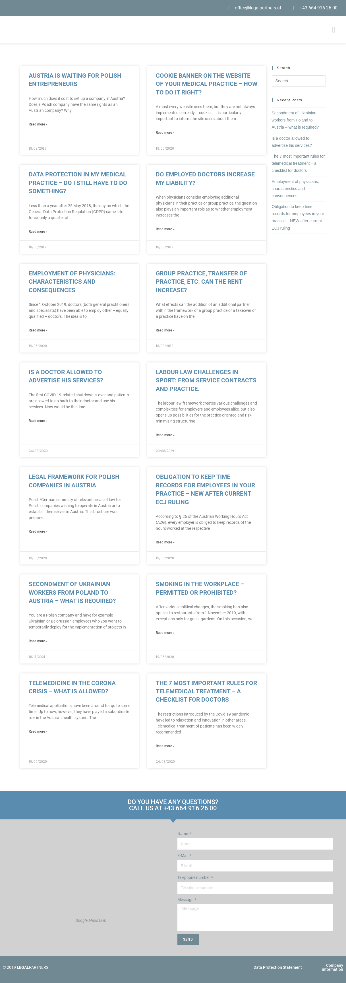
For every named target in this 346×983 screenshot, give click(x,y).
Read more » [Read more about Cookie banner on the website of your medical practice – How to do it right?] (165, 133)
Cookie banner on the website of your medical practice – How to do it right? (206, 84)
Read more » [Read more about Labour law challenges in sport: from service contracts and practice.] (165, 435)
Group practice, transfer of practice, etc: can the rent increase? (201, 282)
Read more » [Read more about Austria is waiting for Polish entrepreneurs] (38, 124)
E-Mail (183, 855)
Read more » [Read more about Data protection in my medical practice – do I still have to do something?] (38, 232)
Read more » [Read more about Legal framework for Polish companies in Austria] (38, 531)
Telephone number (194, 877)
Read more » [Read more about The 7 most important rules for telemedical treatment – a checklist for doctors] (165, 746)
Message (185, 899)
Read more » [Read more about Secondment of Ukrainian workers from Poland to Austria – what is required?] (38, 641)
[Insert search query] (299, 81)
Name (183, 833)
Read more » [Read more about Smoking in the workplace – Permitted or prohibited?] (165, 633)
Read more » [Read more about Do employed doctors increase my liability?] (165, 229)
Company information (332, 967)
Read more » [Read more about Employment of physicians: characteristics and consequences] (38, 330)
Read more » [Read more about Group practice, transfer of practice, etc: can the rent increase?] (165, 330)
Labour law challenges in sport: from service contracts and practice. (206, 380)
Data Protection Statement (278, 967)
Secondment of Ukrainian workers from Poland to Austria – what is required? (72, 592)
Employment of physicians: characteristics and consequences (72, 282)
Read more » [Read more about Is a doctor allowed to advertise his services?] (38, 421)
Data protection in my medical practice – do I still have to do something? (78, 183)
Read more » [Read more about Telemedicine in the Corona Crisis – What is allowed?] (38, 731)
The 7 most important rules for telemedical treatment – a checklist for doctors (206, 691)
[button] (333, 29)
